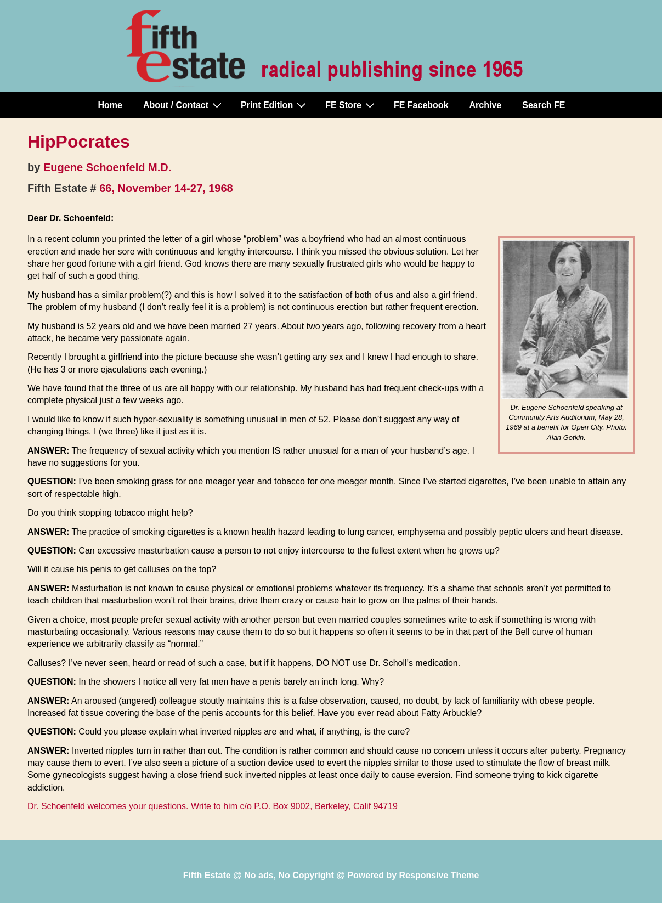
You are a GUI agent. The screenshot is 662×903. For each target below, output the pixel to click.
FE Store (351, 104)
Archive (485, 105)
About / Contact (183, 104)
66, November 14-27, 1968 (166, 188)
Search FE (543, 105)
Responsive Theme (439, 875)
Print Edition (275, 104)
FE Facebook (421, 105)
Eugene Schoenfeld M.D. (107, 167)
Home (110, 105)
